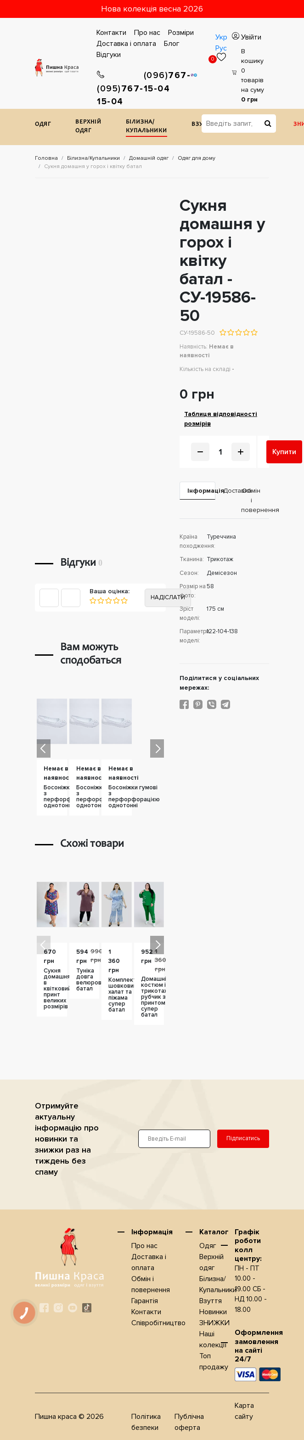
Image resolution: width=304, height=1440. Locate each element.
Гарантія (144, 1300)
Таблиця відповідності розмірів (220, 419)
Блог (172, 43)
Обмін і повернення (150, 1284)
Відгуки (108, 54)
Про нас (147, 32)
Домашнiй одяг (149, 158)
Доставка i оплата (126, 43)
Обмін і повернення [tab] (255, 500)
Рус (221, 48)
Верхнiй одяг (88, 127)
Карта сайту (244, 1411)
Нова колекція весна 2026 (152, 9)
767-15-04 (120, 89)
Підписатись (243, 1138)
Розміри (181, 32)
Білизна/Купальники (146, 127)
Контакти (111, 32)
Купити (284, 451)
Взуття (210, 1300)
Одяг (43, 125)
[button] (157, 748)
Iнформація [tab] (201, 491)
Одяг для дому (196, 158)
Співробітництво (158, 1323)
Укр (221, 37)
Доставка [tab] (228, 491)
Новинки (213, 1311)
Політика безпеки (146, 1422)
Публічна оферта (189, 1422)
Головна (46, 158)
